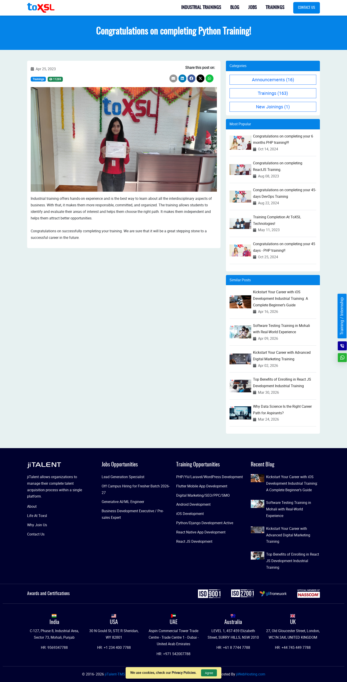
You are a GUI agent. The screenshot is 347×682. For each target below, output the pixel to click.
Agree (209, 673)
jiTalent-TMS (115, 674)
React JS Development (194, 541)
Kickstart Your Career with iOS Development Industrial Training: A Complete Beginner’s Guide (280, 298)
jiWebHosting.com (250, 674)
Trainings (275, 7)
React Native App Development (200, 532)
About (32, 506)
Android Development (193, 504)
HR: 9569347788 (54, 647)
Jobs (252, 7)
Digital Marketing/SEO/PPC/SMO (203, 495)
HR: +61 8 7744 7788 (233, 647)
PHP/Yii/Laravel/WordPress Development (209, 476)
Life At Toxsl (37, 515)
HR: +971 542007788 (173, 653)
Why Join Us (37, 524)
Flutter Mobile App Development (201, 486)
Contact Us (306, 7)
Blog (234, 7)
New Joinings (273, 107)
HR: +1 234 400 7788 (114, 647)
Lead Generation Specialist (123, 476)
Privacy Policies (184, 672)
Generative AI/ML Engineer (123, 501)
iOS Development (190, 513)
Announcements (273, 80)
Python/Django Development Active (204, 522)
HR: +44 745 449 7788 (293, 647)
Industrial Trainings (201, 7)
